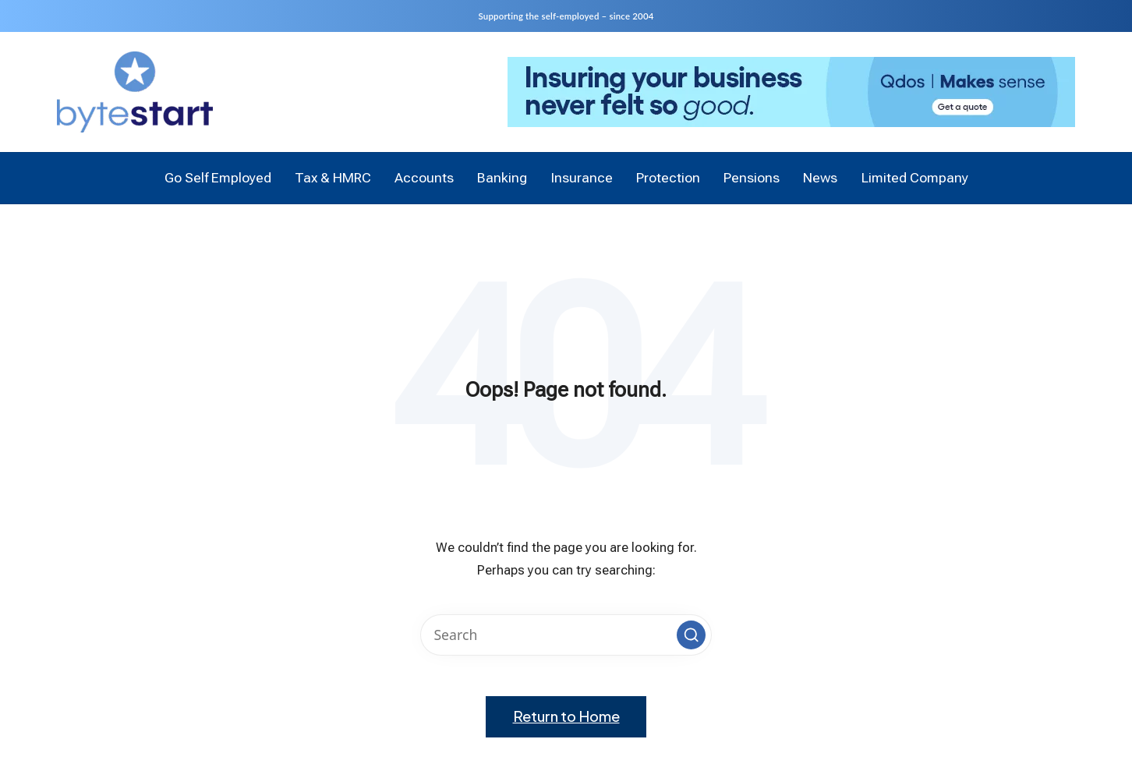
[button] (691, 635)
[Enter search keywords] (566, 635)
